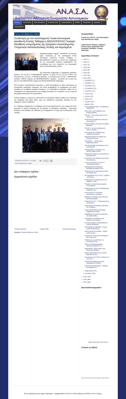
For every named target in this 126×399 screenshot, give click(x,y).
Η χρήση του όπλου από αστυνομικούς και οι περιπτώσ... (96, 236)
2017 (85, 75)
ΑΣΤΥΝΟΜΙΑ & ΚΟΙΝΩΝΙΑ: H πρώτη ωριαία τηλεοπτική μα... (96, 227)
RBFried (89, 393)
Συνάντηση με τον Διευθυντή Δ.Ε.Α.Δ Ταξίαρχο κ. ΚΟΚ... (96, 180)
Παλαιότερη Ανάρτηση (69, 229)
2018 (85, 73)
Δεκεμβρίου (88, 80)
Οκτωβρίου (88, 86)
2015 (85, 277)
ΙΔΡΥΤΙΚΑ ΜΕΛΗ (39, 22)
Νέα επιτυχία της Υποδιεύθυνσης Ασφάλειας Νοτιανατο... (95, 133)
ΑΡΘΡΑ (77, 22)
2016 (85, 78)
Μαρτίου (88, 104)
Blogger (99, 393)
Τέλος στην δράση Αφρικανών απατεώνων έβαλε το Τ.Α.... (94, 245)
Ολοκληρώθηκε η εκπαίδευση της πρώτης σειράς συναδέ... (95, 150)
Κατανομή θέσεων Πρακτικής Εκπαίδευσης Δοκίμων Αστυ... (94, 167)
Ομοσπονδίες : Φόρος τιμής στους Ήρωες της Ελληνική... (95, 249)
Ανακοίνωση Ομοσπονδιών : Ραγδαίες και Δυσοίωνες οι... (96, 266)
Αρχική (30, 163)
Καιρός (106, 342)
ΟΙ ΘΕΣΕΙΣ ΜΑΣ (53, 22)
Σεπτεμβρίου (89, 88)
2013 (85, 282)
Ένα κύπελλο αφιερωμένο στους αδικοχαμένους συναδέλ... (94, 262)
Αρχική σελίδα (44, 229)
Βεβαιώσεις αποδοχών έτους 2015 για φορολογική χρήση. (96, 197)
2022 (85, 62)
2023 (85, 59)
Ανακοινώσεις (24, 163)
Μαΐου (87, 99)
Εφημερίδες (96, 342)
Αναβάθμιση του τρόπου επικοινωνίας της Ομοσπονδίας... (96, 215)
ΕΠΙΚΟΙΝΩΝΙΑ (19, 27)
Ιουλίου (87, 93)
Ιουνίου (87, 96)
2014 (85, 279)
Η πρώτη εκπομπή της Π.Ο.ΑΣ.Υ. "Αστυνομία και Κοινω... (95, 163)
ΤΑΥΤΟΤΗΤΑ (27, 22)
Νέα (102, 342)
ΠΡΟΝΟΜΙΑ (87, 22)
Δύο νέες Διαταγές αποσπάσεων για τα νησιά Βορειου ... (96, 146)
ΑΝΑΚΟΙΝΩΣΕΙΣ (67, 22)
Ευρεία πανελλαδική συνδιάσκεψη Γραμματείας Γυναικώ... (95, 210)
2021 (85, 65)
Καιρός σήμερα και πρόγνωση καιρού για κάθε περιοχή (95, 377)
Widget (90, 342)
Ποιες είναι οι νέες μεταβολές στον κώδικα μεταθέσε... (95, 111)
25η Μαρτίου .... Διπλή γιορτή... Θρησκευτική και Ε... (94, 141)
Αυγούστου (88, 91)
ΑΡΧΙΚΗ (17, 22)
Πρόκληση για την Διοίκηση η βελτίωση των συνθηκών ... (96, 206)
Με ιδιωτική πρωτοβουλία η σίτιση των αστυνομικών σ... (96, 120)
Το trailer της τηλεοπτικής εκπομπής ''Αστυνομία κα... (95, 184)
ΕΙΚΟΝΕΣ (97, 22)
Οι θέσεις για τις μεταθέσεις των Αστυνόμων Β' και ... (94, 240)
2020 (85, 67)
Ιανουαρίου (88, 273)
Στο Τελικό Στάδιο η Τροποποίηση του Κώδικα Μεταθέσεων (96, 223)
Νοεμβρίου (88, 83)
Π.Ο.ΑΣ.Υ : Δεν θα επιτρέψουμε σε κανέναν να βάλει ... (95, 129)
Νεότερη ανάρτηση (20, 229)
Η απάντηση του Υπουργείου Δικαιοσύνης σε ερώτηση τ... (94, 193)
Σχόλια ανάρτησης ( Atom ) (30, 232)
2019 (85, 70)
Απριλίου (88, 101)
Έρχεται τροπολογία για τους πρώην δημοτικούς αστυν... (96, 253)
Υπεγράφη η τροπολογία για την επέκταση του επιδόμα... (94, 219)
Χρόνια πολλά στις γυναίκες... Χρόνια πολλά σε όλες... (96, 232)
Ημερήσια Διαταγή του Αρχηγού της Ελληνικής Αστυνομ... (95, 137)
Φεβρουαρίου (89, 271)
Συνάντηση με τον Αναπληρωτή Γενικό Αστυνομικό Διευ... (96, 172)
